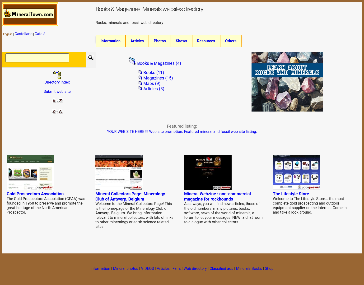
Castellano (23, 34)
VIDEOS (147, 268)
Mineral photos (125, 268)
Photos (160, 41)
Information (111, 41)
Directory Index (57, 79)
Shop (269, 268)
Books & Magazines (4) (159, 63)
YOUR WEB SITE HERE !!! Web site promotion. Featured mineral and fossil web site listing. (182, 131)
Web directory (195, 268)
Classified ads (221, 268)
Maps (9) (151, 83)
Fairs (177, 268)
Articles (137, 41)
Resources (206, 41)
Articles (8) (153, 88)
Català (40, 34)
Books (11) (153, 72)
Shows (181, 41)
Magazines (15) (158, 77)
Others (231, 41)
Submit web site (57, 91)
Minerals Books (249, 268)
